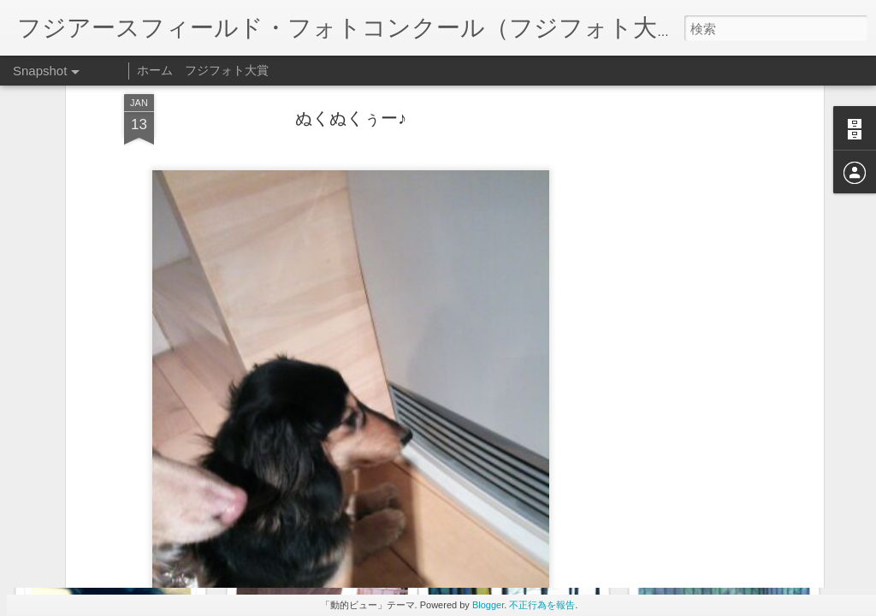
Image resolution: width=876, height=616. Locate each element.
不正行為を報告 (542, 605)
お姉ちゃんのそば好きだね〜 (130, 537)
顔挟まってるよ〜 (313, 527)
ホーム (155, 70)
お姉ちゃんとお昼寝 (730, 528)
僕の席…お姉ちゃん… (532, 536)
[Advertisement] (671, 273)
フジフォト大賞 (227, 70)
